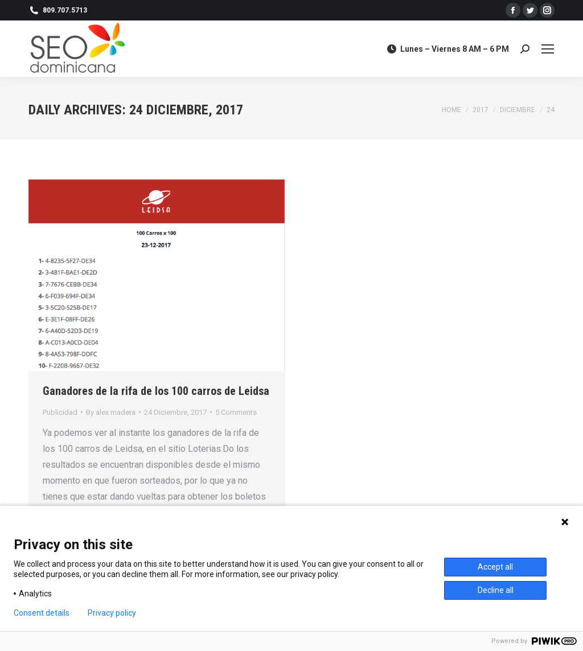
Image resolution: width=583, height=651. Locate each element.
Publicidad (60, 412)
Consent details (41, 612)
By (111, 412)
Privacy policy (112, 612)
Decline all (496, 590)
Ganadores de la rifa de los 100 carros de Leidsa (156, 391)
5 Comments (236, 412)
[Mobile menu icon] (548, 49)
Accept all (495, 566)
